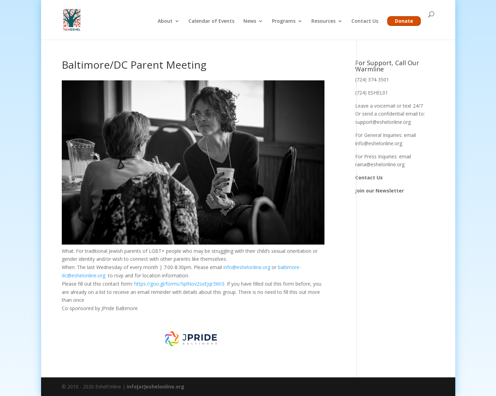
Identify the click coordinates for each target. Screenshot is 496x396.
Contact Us (364, 21)
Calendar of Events (211, 21)
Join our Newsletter (379, 190)
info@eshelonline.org (246, 267)
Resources (323, 21)
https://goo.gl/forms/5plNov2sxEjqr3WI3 (179, 283)
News (249, 21)
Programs (283, 21)
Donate (404, 21)
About (165, 21)
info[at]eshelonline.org (155, 386)
